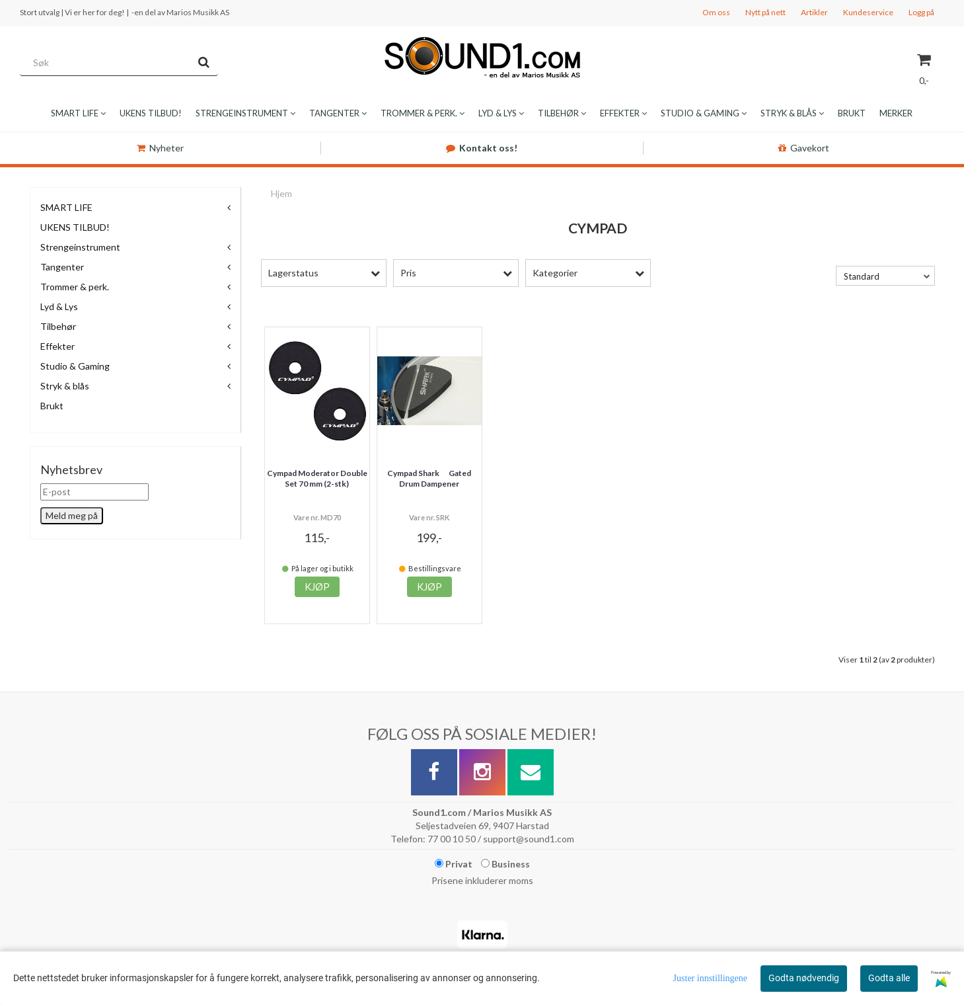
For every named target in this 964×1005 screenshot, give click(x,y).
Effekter (57, 346)
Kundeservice (868, 12)
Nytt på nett (765, 12)
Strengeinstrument (80, 247)
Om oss (716, 12)
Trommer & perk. (74, 286)
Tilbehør (58, 326)
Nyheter (160, 147)
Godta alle (889, 978)
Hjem (281, 193)
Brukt (51, 405)
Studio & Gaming (75, 366)
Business (505, 863)
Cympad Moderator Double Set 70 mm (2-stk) (317, 478)
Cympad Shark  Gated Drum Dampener (429, 478)
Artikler (814, 12)
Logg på (921, 12)
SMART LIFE (66, 207)
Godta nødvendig (803, 978)
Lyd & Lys (59, 306)
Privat (453, 863)
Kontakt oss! (481, 147)
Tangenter (62, 266)
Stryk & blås (64, 385)
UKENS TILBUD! (75, 227)
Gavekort (803, 147)
